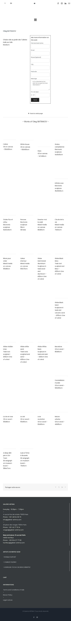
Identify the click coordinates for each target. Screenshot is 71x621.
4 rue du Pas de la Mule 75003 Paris (15, 514)
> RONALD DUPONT (9, 557)
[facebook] (58, 3)
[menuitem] (4, 3)
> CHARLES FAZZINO (9, 562)
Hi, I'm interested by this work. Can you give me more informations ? (40, 85)
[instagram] (62, 3)
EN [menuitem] (11, 3)
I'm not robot (34, 92)
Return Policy (7, 595)
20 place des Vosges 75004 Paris (14, 525)
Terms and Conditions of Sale (13, 590)
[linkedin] (65, 3)
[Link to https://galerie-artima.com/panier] (34, 3)
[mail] (69, 3)
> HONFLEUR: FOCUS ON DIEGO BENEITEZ (16, 567)
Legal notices (7, 600)
